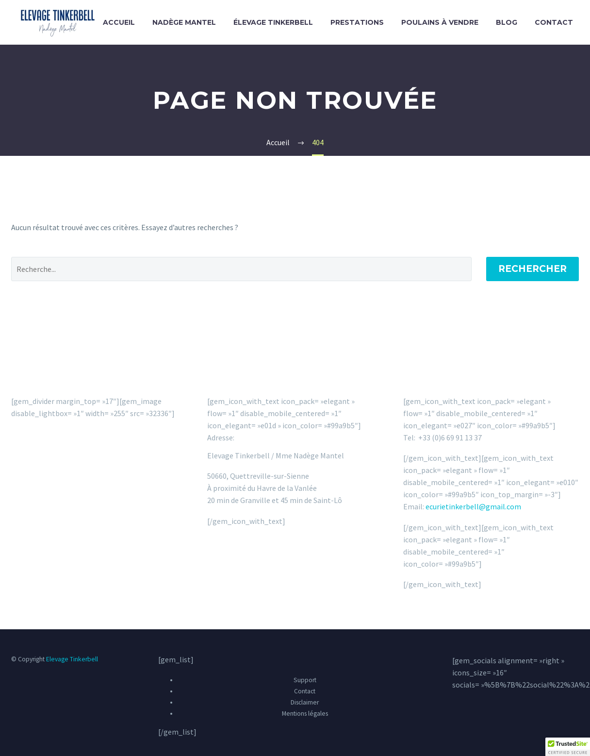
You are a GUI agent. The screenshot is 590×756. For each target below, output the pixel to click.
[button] (567, 747)
